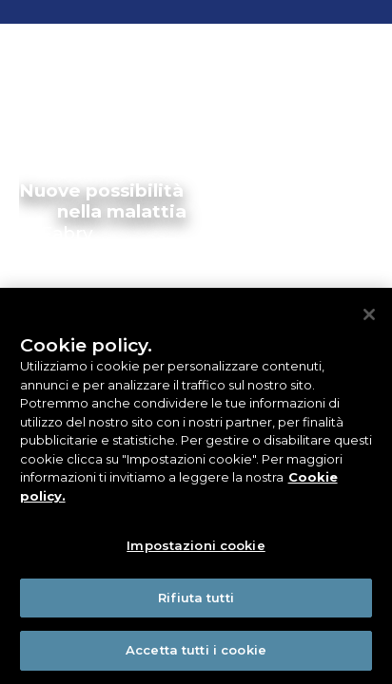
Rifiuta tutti (196, 597)
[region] (196, 486)
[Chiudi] (369, 314)
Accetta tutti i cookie (196, 649)
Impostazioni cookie (196, 545)
